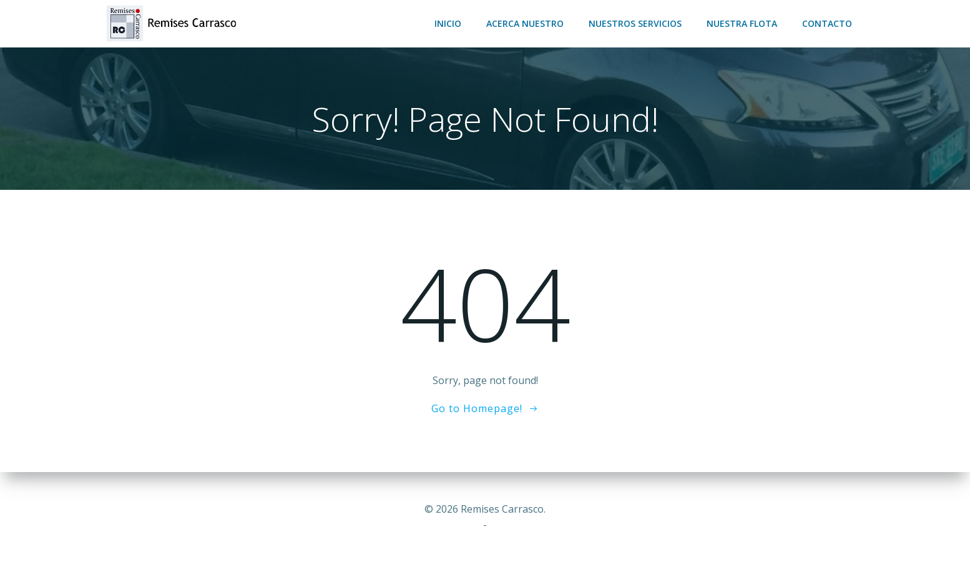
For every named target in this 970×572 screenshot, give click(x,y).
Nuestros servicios (635, 23)
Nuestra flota (742, 23)
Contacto (827, 23)
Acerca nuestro (525, 23)
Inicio (447, 23)
